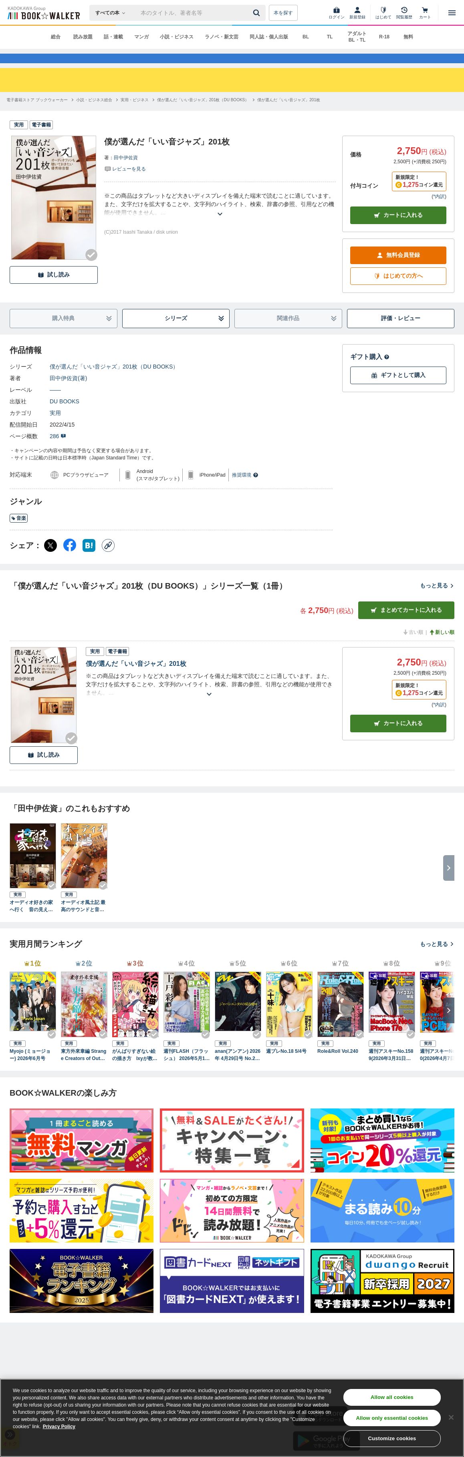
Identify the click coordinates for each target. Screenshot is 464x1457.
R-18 (384, 37)
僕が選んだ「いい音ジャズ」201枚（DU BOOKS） (114, 381)
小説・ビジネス (177, 37)
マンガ (141, 37)
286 (58, 450)
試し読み (54, 289)
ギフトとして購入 (398, 389)
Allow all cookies (392, 1397)
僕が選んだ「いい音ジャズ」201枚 (136, 678)
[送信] (257, 12)
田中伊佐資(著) (68, 392)
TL (330, 37)
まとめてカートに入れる (406, 624)
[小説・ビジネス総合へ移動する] (94, 114)
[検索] (257, 12)
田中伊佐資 (126, 172)
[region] (232, 1418)
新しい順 (441, 646)
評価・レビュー (400, 332)
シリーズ (194, 332)
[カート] (425, 13)
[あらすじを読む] (220, 218)
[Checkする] (91, 269)
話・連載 (113, 37)
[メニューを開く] (452, 13)
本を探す (283, 13)
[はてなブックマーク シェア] (89, 560)
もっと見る (437, 600)
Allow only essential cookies (392, 1418)
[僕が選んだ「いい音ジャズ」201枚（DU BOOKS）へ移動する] (203, 114)
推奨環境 (245, 489)
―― (55, 404)
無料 (408, 37)
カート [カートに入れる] (398, 737)
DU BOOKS (64, 416)
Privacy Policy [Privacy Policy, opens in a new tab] (59, 1426)
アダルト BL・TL (357, 37)
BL (306, 37)
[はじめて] (383, 13)
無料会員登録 (398, 269)
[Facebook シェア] (70, 560)
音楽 (18, 532)
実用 (55, 427)
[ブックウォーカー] (43, 13)
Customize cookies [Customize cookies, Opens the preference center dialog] (392, 1438)
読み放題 (83, 37)
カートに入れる (398, 229)
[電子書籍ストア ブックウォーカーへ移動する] (37, 114)
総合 (56, 37)
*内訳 (439, 211)
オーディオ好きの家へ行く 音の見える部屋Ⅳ (31, 921)
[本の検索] (113, 12)
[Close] (451, 1417)
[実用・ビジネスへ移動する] (135, 114)
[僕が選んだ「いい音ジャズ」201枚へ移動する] (288, 114)
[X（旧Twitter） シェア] (50, 560)
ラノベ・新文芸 (221, 37)
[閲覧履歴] (404, 13)
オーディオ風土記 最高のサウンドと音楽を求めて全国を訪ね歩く (83, 921)
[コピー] (108, 560)
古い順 (412, 646)
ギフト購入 (369, 371)
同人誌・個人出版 (269, 37)
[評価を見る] (125, 183)
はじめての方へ (398, 290)
